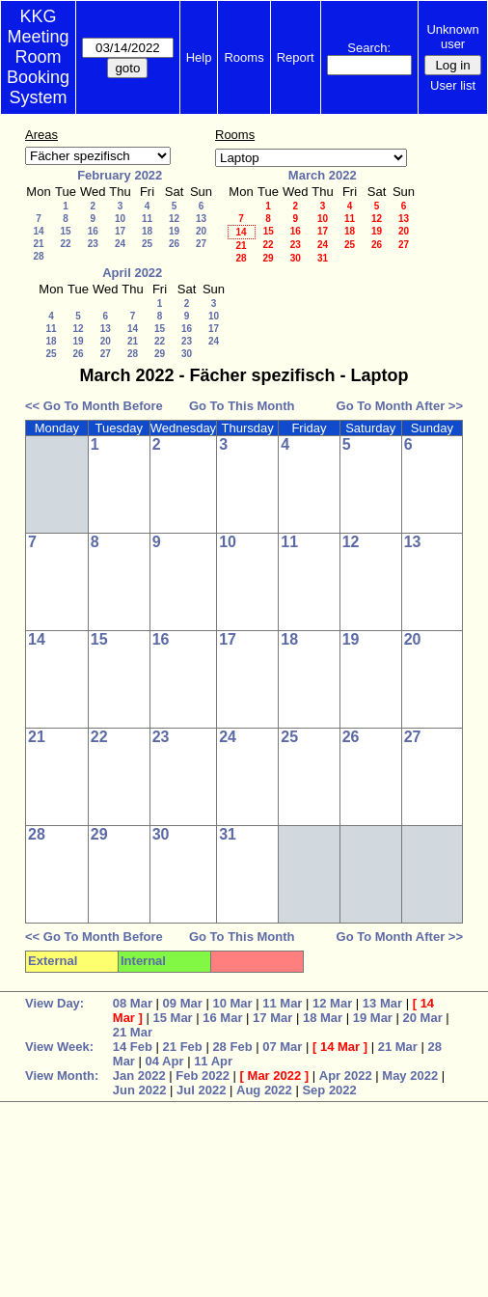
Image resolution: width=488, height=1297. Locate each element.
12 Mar (332, 1003)
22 (65, 243)
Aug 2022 (264, 1090)
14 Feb (132, 1046)
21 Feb (183, 1046)
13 (201, 218)
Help (199, 57)
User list (452, 85)
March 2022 (322, 175)
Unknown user (452, 36)
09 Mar (183, 1003)
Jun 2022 (140, 1090)
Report (295, 57)
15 (65, 231)
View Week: (59, 1046)
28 (38, 256)
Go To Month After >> (400, 406)
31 (322, 258)
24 (120, 243)
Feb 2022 (203, 1075)
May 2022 (410, 1075)
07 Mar (282, 1046)
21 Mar (132, 1032)
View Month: (61, 1075)
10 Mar (232, 1003)
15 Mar (172, 1017)
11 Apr (213, 1061)
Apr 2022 (345, 1075)
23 (93, 243)
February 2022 (119, 175)
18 (147, 231)
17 (120, 231)
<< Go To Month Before (94, 406)
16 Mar (222, 1017)
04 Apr (165, 1061)
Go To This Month (242, 406)
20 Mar (423, 1017)
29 (267, 258)
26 (174, 243)
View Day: (54, 1003)
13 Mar (382, 1003)
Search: (369, 48)
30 (295, 258)
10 (120, 218)
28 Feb (232, 1046)
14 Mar (340, 1046)
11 (147, 218)
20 (201, 231)
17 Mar (272, 1017)
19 (174, 231)
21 (38, 243)
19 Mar (373, 1017)
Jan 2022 (139, 1075)
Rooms (243, 57)
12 (174, 218)
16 (93, 231)
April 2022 (132, 272)
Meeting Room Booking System (38, 67)
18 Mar (322, 1017)
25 (147, 243)
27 (201, 243)
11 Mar (282, 1003)
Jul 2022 (201, 1090)
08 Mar (132, 1003)
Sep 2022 (329, 1090)
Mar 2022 (275, 1075)
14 (38, 231)
